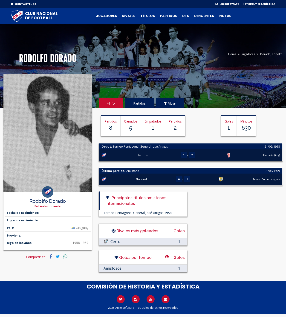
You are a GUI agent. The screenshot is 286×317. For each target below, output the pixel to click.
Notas (225, 16)
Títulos (147, 16)
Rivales (128, 16)
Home (232, 54)
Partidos (168, 16)
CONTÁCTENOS (23, 4)
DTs (185, 16)
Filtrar (170, 103)
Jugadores (106, 16)
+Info (111, 103)
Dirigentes (204, 16)
